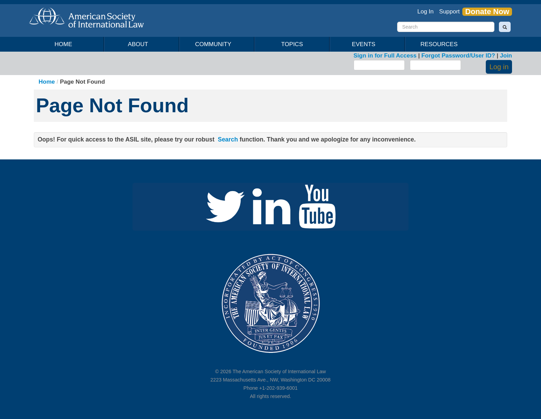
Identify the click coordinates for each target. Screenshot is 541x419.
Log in (499, 67)
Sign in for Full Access (385, 55)
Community (214, 44)
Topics (292, 44)
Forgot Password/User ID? (458, 55)
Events (365, 44)
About (139, 44)
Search (228, 139)
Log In (425, 11)
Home (63, 44)
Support (449, 11)
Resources (440, 44)
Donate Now (487, 12)
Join (506, 55)
